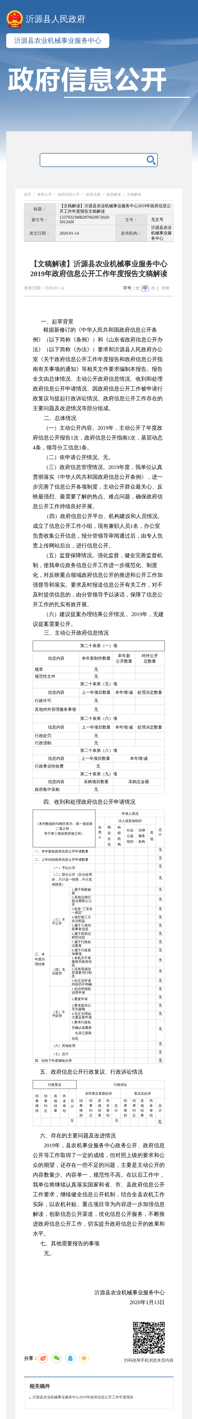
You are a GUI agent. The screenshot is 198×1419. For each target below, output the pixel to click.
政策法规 (93, 194)
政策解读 (113, 194)
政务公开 (44, 194)
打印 (165, 288)
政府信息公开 (69, 194)
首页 (27, 194)
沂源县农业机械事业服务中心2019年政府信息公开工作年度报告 (83, 1397)
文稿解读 (134, 194)
